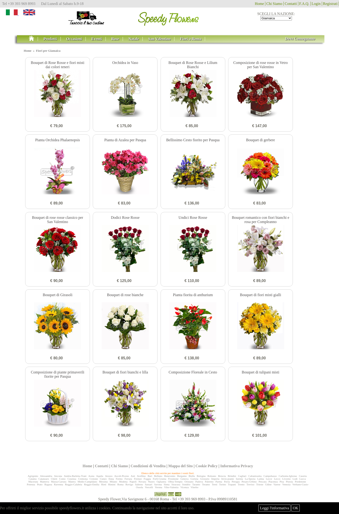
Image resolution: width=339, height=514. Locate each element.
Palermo (209, 481)
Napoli (133, 481)
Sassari (148, 484)
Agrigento (33, 476)
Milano (113, 481)
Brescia (222, 476)
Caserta (303, 476)
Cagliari (242, 476)
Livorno (286, 478)
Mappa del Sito (180, 466)
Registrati (330, 4)
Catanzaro (43, 478)
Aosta (91, 476)
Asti (133, 476)
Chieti (54, 478)
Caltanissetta (255, 476)
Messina (103, 481)
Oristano (189, 481)
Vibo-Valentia (171, 487)
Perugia (236, 481)
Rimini (112, 484)
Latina (260, 478)
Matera (72, 481)
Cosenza (71, 478)
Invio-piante (227, 478)
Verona (158, 487)
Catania (32, 478)
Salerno (139, 484)
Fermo (119, 478)
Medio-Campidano (87, 481)
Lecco (277, 478)
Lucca (302, 478)
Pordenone (300, 481)
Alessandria (46, 476)
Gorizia (194, 478)
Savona (158, 484)
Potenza (31, 484)
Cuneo (103, 478)
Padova (199, 481)
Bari (150, 476)
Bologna (201, 476)
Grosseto (204, 478)
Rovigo (129, 484)
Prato (39, 484)
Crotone (94, 478)
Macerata (33, 481)
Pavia (227, 481)
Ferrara (128, 478)
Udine (268, 484)
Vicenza (184, 487)
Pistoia (289, 481)
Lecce (269, 478)
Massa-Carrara (58, 481)
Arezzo (109, 476)
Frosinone (173, 478)
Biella (192, 476)
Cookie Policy (206, 466)
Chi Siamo (274, 4)
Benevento (169, 476)
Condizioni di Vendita (148, 466)
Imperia (215, 478)
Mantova (44, 481)
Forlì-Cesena (159, 478)
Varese (277, 484)
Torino (222, 484)
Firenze (138, 478)
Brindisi (232, 476)
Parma (218, 481)
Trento (241, 484)
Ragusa (48, 484)
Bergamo (182, 476)
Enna (111, 478)
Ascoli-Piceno (121, 476)
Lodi (295, 478)
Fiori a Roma (191, 39)
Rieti (103, 484)
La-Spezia (250, 478)
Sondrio (186, 484)
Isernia (239, 478)
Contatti (291, 4)
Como (62, 478)
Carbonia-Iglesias (288, 476)
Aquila (99, 476)
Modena (123, 481)
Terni (214, 484)
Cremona (83, 478)
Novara (142, 481)
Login (316, 4)
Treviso (250, 484)
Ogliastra (161, 481)
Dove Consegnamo (300, 39)
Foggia (147, 478)
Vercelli (149, 487)
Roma (120, 484)
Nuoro (151, 481)
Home (259, 4)
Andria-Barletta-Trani (75, 476)
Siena (167, 484)
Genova (184, 478)
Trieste (259, 484)
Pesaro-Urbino (249, 481)
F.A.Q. (304, 4)
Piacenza (273, 481)
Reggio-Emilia (91, 484)
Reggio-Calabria (73, 484)
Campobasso (270, 476)
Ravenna (58, 484)
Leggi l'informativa (274, 508)
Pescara (263, 481)
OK (295, 508)
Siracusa (175, 484)
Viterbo (194, 487)
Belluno (158, 476)
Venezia (286, 484)
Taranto (196, 484)
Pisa (282, 481)
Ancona (58, 476)
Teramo (206, 484)
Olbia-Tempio (175, 481)
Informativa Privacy (236, 466)
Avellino (141, 476)
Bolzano (211, 476)
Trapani (232, 484)
